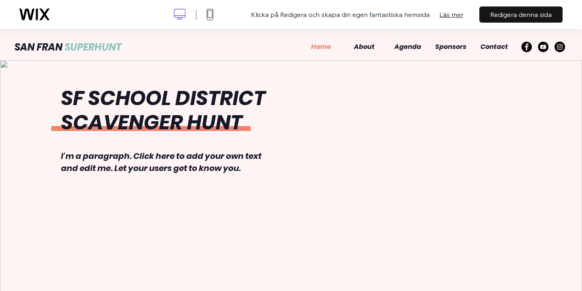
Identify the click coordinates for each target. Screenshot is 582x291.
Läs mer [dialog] (451, 15)
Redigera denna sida (521, 15)
